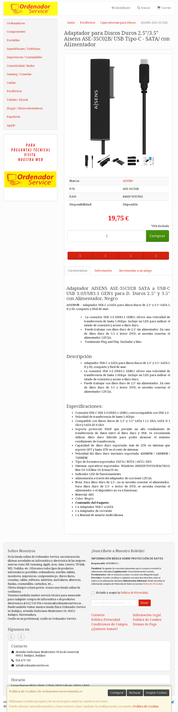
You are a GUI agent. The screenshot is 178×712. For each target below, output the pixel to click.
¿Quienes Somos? (104, 629)
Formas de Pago (145, 624)
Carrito (164, 7)
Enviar (144, 603)
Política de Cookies (145, 706)
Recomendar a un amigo (135, 270)
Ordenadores (16, 23)
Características (77, 270)
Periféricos (14, 91)
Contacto (98, 615)
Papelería (13, 116)
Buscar (143, 7)
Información (103, 270)
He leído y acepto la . (122, 592)
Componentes (16, 31)
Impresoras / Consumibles (24, 57)
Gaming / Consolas (19, 74)
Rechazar (135, 693)
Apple (11, 125)
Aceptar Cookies (156, 693)
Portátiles (13, 40)
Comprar (157, 235)
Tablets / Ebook (17, 99)
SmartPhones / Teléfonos (23, 48)
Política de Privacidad (152, 584)
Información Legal (147, 615)
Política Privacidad (105, 619)
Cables (11, 82)
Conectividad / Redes (20, 65)
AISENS (128, 181)
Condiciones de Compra (109, 624)
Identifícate (120, 7)
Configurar (117, 693)
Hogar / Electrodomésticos (24, 108)
